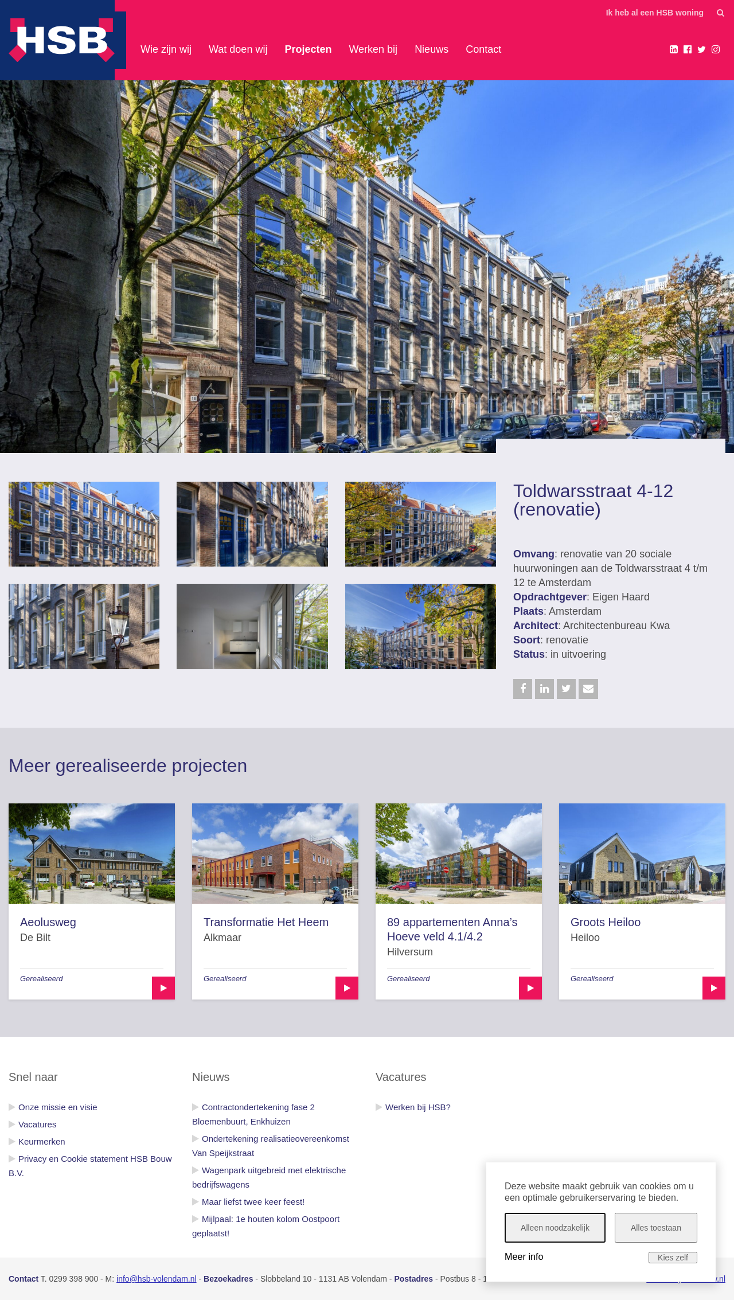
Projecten (307, 49)
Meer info (524, 1257)
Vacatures (37, 1124)
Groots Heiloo (606, 922)
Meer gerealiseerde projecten (128, 765)
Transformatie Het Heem (266, 922)
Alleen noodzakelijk (555, 1227)
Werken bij (373, 49)
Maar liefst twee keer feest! (253, 1202)
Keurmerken (41, 1141)
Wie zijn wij (166, 49)
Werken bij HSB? (418, 1107)
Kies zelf (673, 1257)
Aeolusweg (48, 922)
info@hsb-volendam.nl (156, 1278)
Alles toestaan (656, 1227)
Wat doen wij (238, 49)
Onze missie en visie (57, 1107)
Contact (483, 49)
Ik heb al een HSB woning (655, 12)
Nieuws (431, 49)
